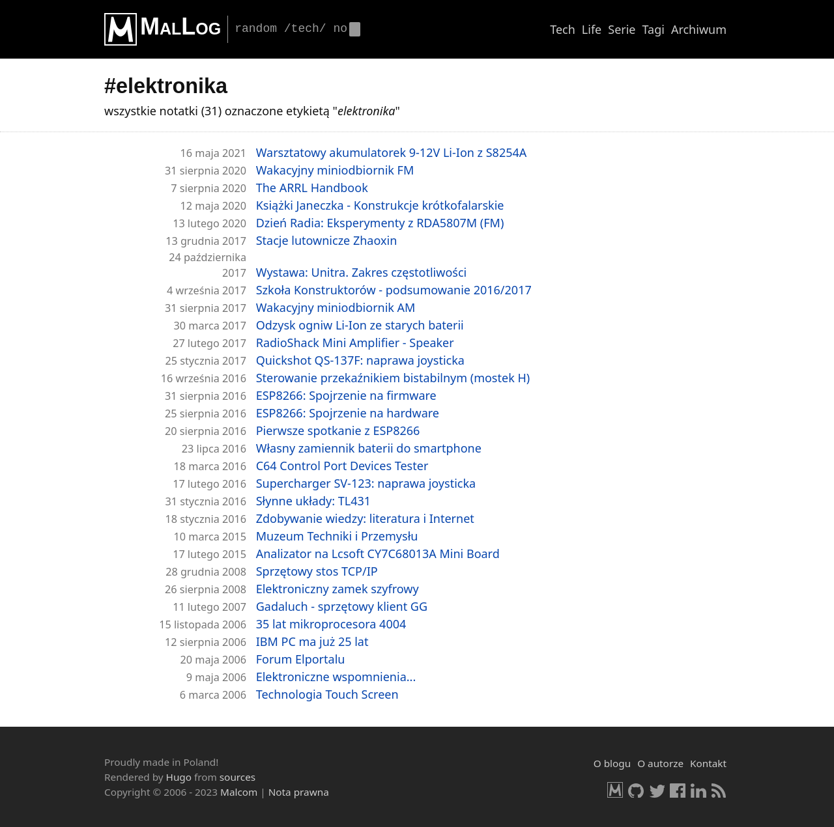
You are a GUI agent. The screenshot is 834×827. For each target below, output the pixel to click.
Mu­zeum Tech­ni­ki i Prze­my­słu (337, 536)
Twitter (657, 790)
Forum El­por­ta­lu (300, 659)
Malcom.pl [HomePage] (615, 790)
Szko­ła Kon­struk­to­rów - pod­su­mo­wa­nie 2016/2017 (394, 290)
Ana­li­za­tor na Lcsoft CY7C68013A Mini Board (378, 553)
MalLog (180, 26)
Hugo (179, 776)
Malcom (238, 791)
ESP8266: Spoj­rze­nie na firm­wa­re (346, 395)
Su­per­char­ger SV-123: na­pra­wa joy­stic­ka (366, 483)
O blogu (612, 763)
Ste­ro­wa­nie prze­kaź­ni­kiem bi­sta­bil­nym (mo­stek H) (393, 377)
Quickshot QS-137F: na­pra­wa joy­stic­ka (360, 360)
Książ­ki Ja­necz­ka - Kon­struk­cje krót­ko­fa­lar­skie (380, 205)
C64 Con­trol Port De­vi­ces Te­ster (342, 465)
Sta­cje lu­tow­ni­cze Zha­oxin (326, 240)
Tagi (653, 29)
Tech (562, 29)
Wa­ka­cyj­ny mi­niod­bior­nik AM (336, 307)
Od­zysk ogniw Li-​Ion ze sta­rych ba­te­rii (360, 325)
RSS (719, 790)
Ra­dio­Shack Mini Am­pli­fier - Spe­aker (355, 342)
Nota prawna (298, 791)
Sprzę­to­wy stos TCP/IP (317, 571)
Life (591, 29)
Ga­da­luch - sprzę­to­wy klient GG (341, 606)
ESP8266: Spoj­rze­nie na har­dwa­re (347, 413)
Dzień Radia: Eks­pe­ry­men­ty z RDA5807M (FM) (380, 223)
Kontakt (708, 763)
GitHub (636, 790)
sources (237, 776)
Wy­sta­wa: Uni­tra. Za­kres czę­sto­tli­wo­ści (361, 272)
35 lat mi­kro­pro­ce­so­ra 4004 (331, 624)
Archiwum (698, 29)
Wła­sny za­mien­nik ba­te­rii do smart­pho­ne (369, 448)
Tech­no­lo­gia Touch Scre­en (327, 694)
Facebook (677, 790)
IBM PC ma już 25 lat (312, 641)
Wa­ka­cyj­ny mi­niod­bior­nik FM (335, 170)
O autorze (660, 763)
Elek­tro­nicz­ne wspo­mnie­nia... (336, 676)
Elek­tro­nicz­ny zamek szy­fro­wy (337, 588)
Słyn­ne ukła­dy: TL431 (313, 501)
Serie (621, 29)
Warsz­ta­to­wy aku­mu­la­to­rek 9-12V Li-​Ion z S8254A (391, 152)
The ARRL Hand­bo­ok (312, 187)
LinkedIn (698, 790)
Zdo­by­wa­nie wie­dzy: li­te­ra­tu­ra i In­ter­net (365, 518)
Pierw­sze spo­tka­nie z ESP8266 (338, 430)
